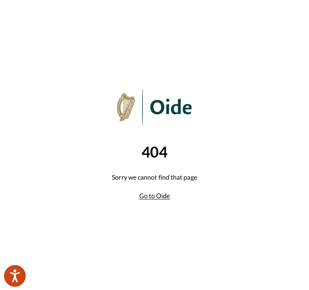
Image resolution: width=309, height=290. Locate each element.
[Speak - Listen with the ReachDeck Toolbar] (15, 276)
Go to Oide (154, 195)
